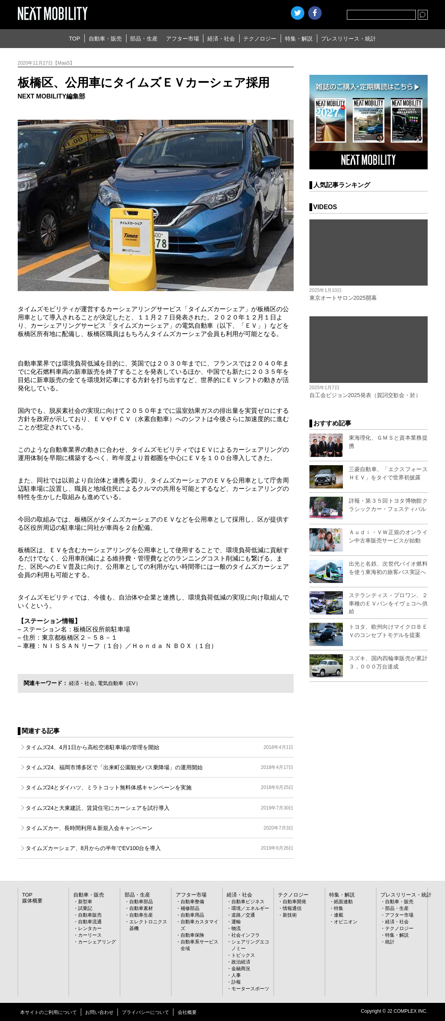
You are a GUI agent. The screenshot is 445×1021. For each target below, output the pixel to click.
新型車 (85, 901)
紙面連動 (343, 901)
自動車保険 (192, 935)
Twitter (297, 13)
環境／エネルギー (250, 908)
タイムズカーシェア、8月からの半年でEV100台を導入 (160, 848)
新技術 (290, 915)
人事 (236, 975)
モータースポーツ (250, 988)
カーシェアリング (97, 942)
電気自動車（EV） (123, 683)
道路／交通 (243, 915)
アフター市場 (182, 38)
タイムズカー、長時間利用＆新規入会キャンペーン (160, 828)
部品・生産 (144, 38)
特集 (338, 908)
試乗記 (85, 908)
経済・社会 (221, 38)
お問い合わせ (99, 1012)
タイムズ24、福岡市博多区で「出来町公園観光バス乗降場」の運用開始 (160, 767)
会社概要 (187, 1012)
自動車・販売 (105, 38)
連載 (338, 915)
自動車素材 (141, 908)
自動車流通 (90, 921)
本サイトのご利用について (48, 1012)
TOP (74, 38)
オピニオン (345, 921)
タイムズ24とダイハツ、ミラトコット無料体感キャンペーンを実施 (160, 787)
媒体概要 (31, 901)
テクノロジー (259, 38)
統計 (390, 942)
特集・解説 (299, 38)
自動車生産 (141, 915)
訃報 (236, 982)
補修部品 (190, 908)
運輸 (236, 921)
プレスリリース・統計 (348, 38)
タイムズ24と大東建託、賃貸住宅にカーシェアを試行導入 (160, 808)
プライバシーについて (145, 1012)
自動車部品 (141, 901)
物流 (236, 928)
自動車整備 (192, 901)
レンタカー (90, 928)
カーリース (90, 935)
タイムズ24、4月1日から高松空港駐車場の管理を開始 (160, 747)
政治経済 (240, 962)
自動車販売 (90, 915)
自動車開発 (294, 901)
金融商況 (240, 968)
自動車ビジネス (247, 901)
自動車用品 (192, 915)
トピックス (243, 955)
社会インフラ (245, 935)
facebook (315, 13)
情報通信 (292, 908)
